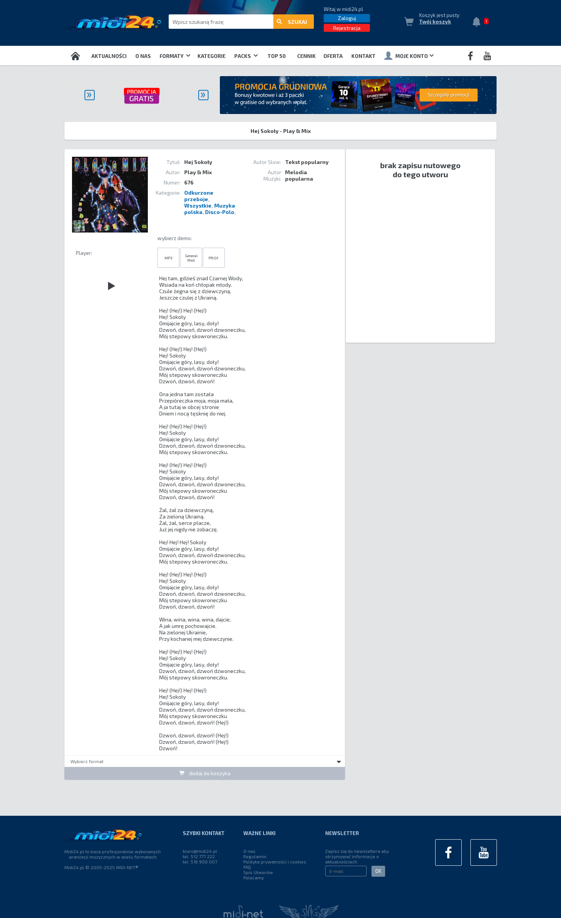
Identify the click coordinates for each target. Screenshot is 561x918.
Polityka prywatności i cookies (274, 861)
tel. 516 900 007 (200, 861)
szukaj (292, 22)
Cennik (306, 56)
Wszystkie (198, 205)
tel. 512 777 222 (199, 856)
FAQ (247, 867)
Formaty (175, 56)
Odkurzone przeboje (198, 195)
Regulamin (254, 856)
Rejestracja (346, 28)
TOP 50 (277, 56)
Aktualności (109, 56)
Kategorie (211, 56)
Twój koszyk (435, 22)
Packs (246, 56)
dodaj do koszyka (204, 773)
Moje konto (409, 56)
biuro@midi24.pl (200, 851)
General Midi (191, 257)
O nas (143, 56)
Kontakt (363, 56)
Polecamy (253, 877)
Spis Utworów (258, 872)
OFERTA (333, 56)
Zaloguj (347, 18)
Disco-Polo (219, 212)
